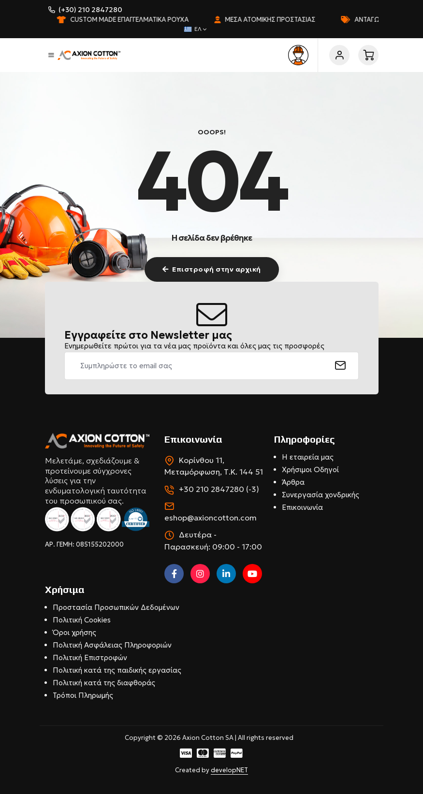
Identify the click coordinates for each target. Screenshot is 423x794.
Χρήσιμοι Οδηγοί (310, 469)
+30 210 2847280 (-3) (219, 489)
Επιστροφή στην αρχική (211, 269)
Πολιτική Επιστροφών (90, 657)
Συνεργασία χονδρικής (320, 494)
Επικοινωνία (302, 507)
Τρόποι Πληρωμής (83, 695)
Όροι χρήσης (74, 632)
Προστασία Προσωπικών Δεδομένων (116, 607)
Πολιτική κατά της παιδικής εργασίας (117, 670)
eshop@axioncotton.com (210, 517)
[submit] (340, 366)
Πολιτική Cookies (82, 619)
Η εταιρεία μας (308, 457)
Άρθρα (293, 482)
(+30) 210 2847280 (90, 9)
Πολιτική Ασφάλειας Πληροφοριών (112, 645)
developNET (229, 770)
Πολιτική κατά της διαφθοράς (104, 682)
